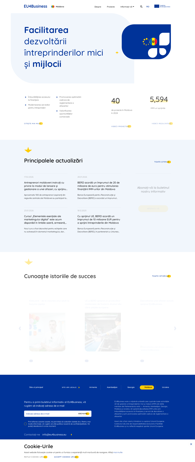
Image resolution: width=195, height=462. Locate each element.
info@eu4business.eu (54, 434)
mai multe (117, 452)
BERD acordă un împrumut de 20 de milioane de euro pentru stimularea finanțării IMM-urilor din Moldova (98, 186)
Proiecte (111, 6)
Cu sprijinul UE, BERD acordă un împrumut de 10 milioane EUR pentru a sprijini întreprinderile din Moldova (98, 219)
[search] (141, 6)
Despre (98, 6)
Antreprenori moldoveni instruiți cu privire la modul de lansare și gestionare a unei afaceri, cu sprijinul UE (45, 187)
